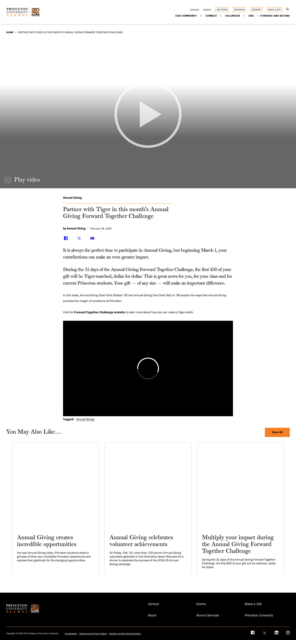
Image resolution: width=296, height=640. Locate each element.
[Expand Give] (257, 15)
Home (10, 32)
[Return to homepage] (24, 14)
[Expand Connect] (220, 15)
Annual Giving (72, 197)
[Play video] (148, 114)
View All (277, 432)
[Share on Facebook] (66, 238)
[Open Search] (287, 9)
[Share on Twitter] (79, 238)
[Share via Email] (92, 238)
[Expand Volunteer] (243, 15)
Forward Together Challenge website (99, 312)
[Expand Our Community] (200, 15)
